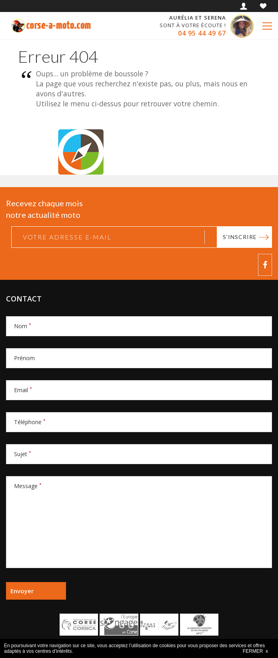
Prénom (24, 358)
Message (28, 486)
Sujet (22, 454)
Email (23, 390)
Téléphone (30, 422)
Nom (22, 326)
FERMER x (255, 651)
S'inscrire (240, 236)
